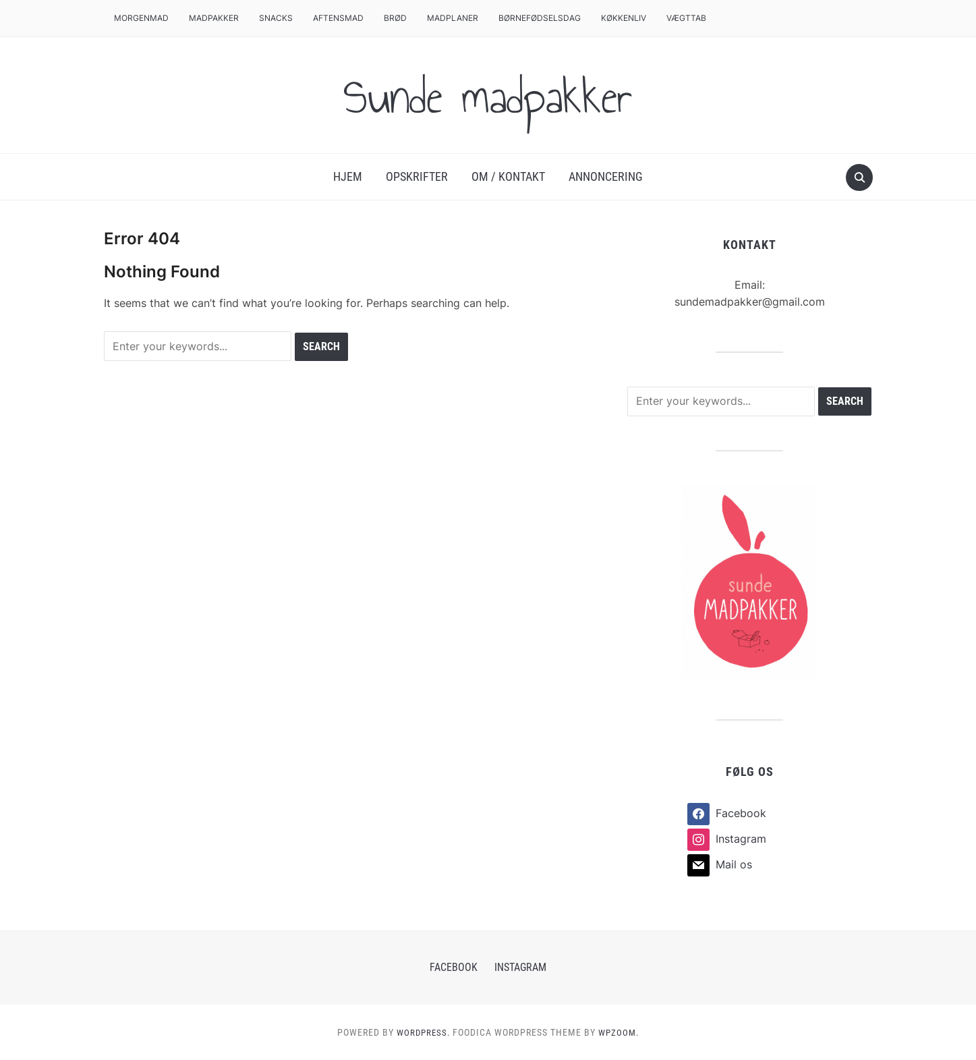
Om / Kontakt (508, 176)
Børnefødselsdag (539, 18)
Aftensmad (338, 18)
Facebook (454, 967)
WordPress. (422, 1032)
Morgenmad (141, 18)
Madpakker (214, 18)
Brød (395, 18)
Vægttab (686, 18)
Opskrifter (417, 176)
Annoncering (606, 176)
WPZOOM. (620, 1032)
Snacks (276, 18)
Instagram (520, 967)
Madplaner (452, 18)
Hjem (347, 176)
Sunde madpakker (488, 95)
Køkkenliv (623, 18)
